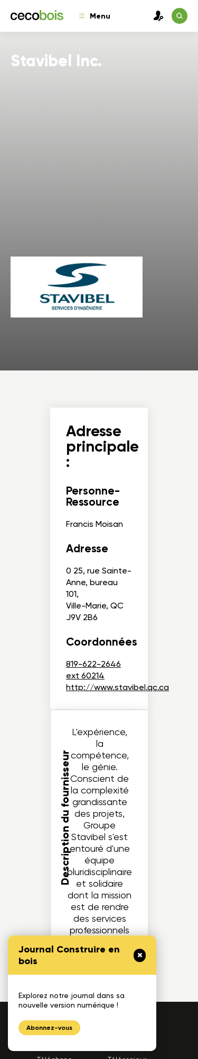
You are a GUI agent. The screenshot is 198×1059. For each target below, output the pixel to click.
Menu (94, 16)
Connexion (156, 16)
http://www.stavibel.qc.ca (117, 687)
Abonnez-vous (49, 1027)
